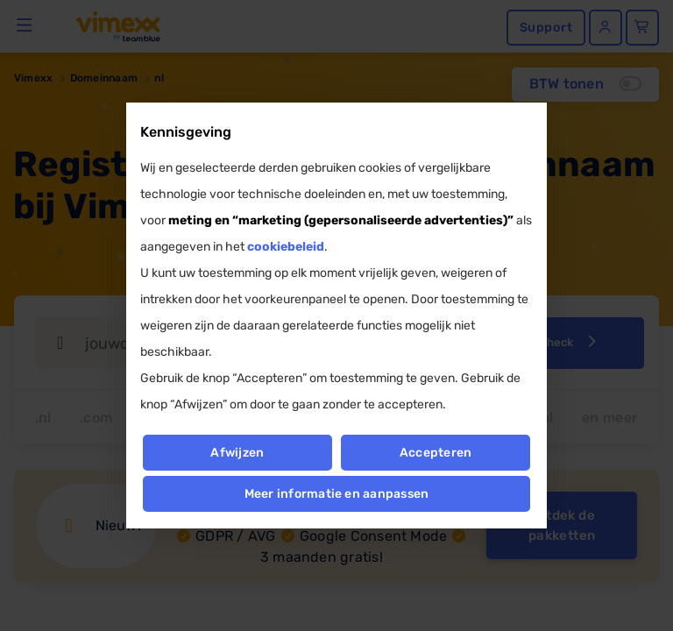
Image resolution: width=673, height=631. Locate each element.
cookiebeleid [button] (285, 246)
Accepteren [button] (435, 452)
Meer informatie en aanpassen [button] (336, 493)
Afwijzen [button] (237, 452)
